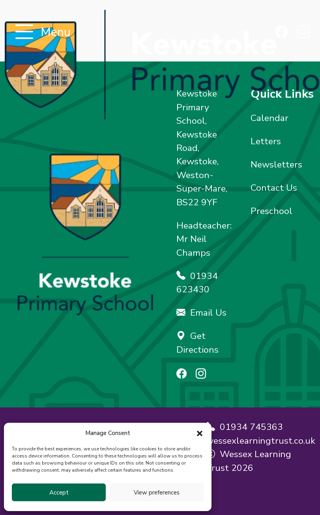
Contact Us (274, 188)
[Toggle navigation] (24, 32)
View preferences (157, 492)
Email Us (201, 313)
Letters (266, 141)
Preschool (271, 211)
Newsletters (276, 164)
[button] (200, 433)
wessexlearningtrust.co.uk (260, 441)
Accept (59, 492)
